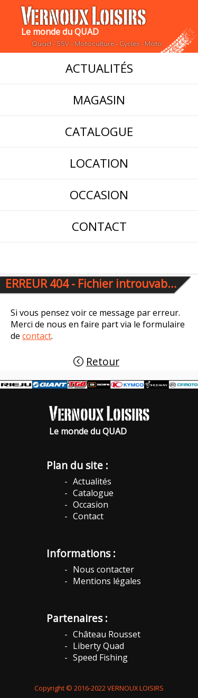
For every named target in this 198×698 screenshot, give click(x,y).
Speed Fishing (100, 657)
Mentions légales (107, 581)
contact (36, 336)
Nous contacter (103, 569)
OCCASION (99, 195)
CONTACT (99, 226)
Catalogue (93, 493)
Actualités (92, 481)
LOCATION (99, 163)
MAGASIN (99, 100)
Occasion (90, 504)
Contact (88, 516)
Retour (102, 361)
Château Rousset (106, 634)
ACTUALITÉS (99, 68)
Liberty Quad (98, 646)
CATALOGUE (99, 131)
